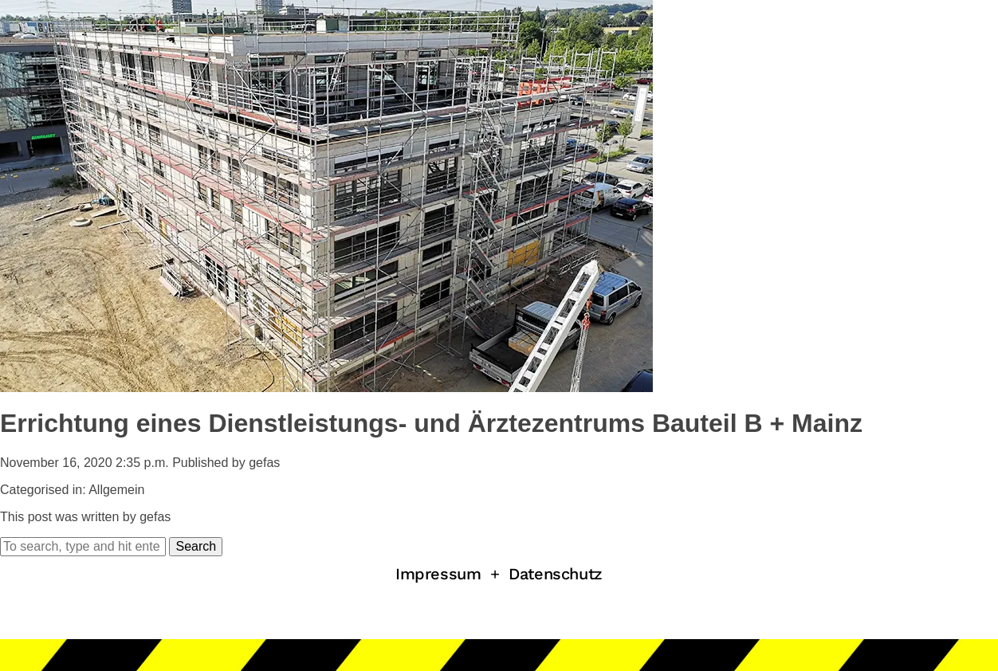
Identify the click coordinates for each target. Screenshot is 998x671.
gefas (264, 462)
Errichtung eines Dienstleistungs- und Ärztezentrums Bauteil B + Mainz (431, 423)
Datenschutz (556, 573)
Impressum (438, 573)
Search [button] (195, 546)
